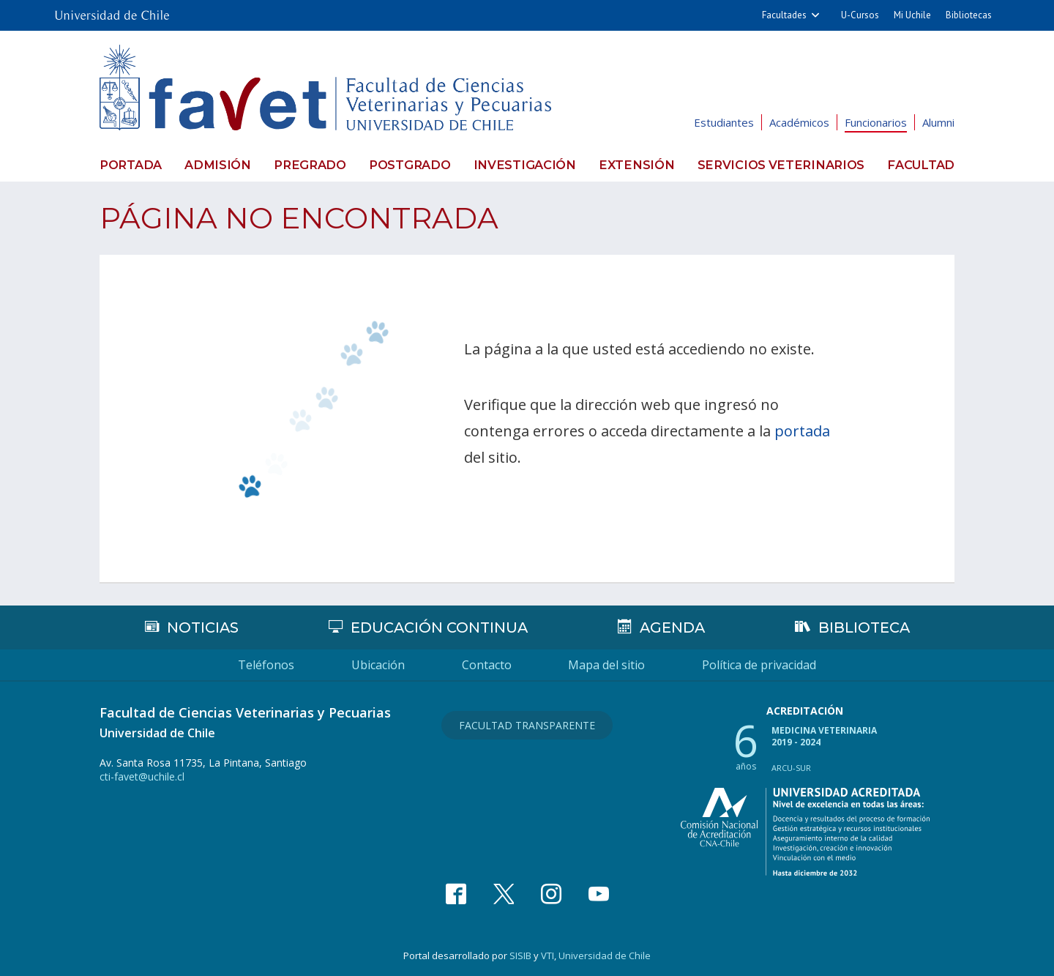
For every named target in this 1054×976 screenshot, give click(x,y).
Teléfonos (242, 664)
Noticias (202, 627)
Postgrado (413, 164)
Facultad (921, 164)
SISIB (520, 954)
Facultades (784, 15)
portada (802, 430)
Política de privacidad (783, 664)
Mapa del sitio (618, 664)
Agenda (671, 627)
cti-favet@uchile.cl (142, 776)
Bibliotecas (969, 15)
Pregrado (312, 164)
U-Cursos (860, 15)
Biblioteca (864, 627)
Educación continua (438, 627)
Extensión (640, 164)
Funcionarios (876, 122)
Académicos (799, 122)
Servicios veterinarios (782, 164)
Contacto (487, 664)
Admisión (218, 164)
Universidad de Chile (604, 954)
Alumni (938, 122)
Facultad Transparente (527, 723)
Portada (130, 164)
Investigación (529, 164)
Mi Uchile (912, 15)
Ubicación (366, 664)
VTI (547, 954)
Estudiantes (724, 122)
